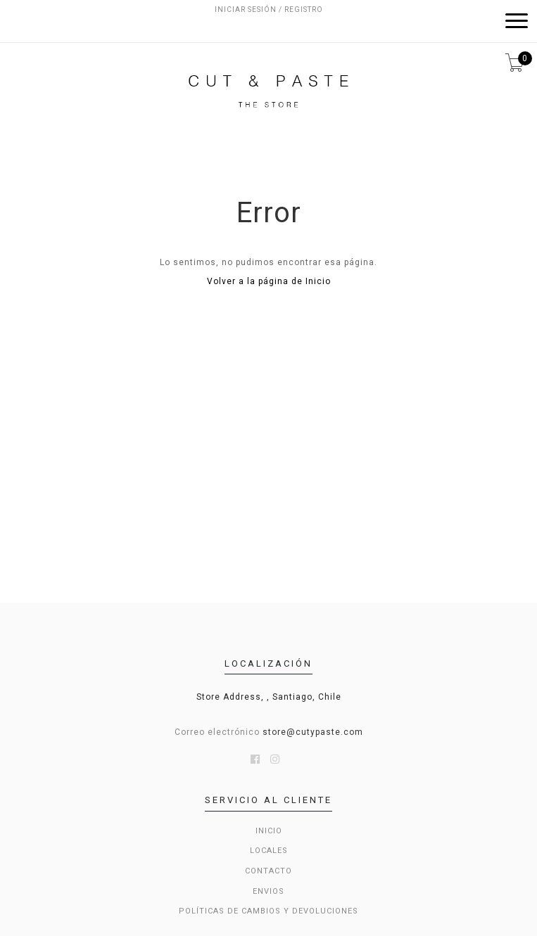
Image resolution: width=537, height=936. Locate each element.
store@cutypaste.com (313, 732)
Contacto (268, 871)
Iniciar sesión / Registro (269, 9)
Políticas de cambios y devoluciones (268, 911)
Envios (268, 891)
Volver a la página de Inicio (269, 281)
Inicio (268, 830)
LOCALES (269, 850)
